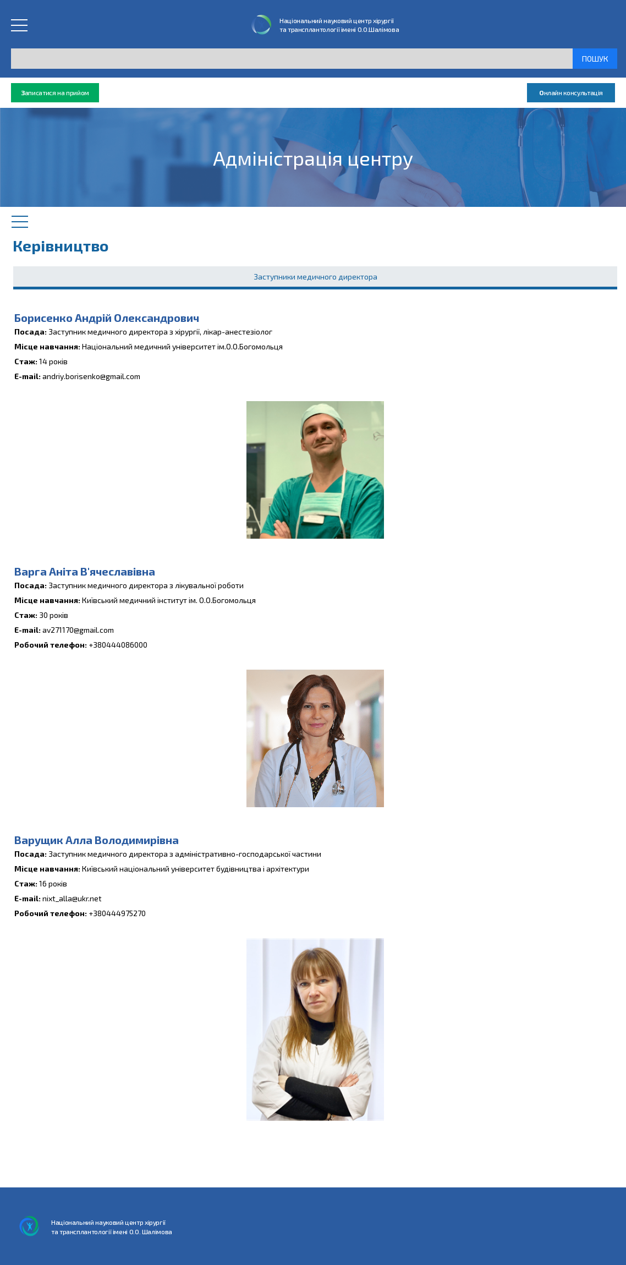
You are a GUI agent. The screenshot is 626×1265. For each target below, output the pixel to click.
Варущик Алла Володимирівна (96, 839)
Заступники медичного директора (315, 276)
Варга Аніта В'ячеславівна (84, 571)
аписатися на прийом (55, 92)
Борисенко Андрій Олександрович (106, 317)
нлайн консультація (571, 92)
